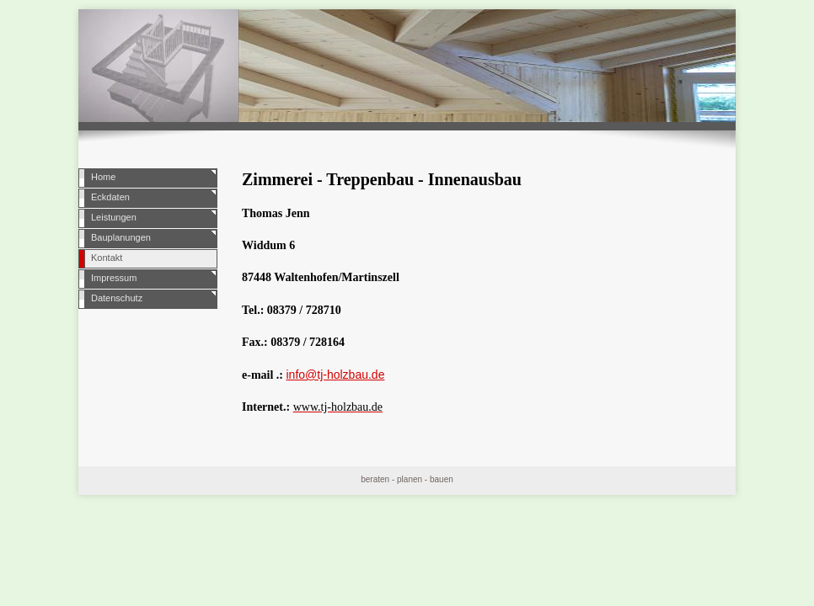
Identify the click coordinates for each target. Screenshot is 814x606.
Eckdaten (110, 197)
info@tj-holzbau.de (335, 374)
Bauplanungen (121, 237)
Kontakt (106, 257)
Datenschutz (116, 298)
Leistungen (114, 217)
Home (103, 177)
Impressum (114, 278)
